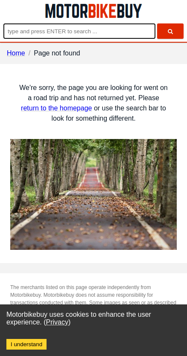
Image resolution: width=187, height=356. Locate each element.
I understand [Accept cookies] (26, 344)
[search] (170, 31)
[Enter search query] (79, 31)
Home (16, 53)
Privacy (57, 322)
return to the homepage (56, 108)
